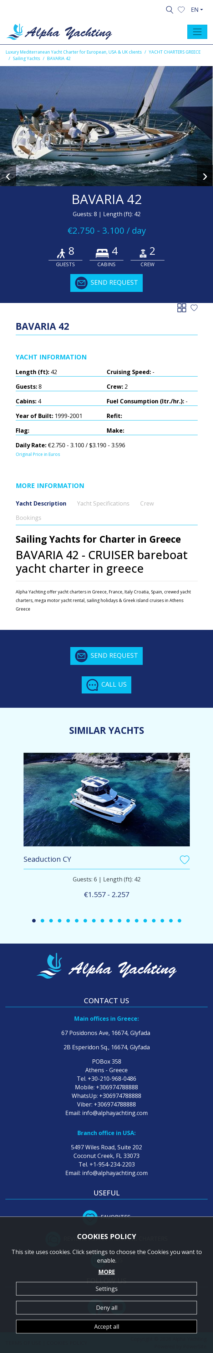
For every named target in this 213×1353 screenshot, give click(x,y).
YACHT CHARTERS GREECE (175, 52)
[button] (181, 9)
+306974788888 (117, 1087)
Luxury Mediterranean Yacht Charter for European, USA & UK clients (74, 52)
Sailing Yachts (26, 58)
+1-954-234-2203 (112, 1164)
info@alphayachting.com (115, 1113)
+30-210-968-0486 (112, 1079)
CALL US (106, 685)
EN (195, 10)
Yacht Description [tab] (41, 503)
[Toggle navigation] (197, 32)
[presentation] (8, 175)
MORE (106, 1272)
